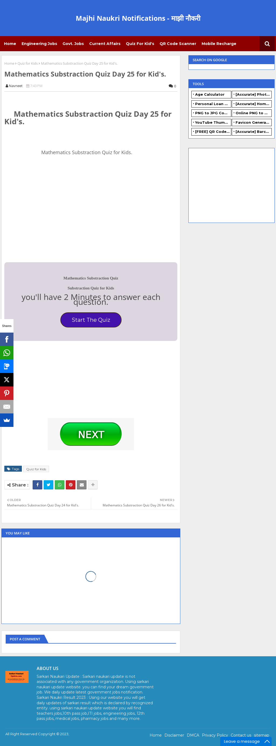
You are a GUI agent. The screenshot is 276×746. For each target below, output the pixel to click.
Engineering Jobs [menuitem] (39, 43)
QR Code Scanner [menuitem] (178, 43)
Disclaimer (174, 735)
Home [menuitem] (10, 43)
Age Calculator (210, 94)
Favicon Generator (254, 122)
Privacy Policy (215, 735)
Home (9, 63)
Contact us (241, 735)
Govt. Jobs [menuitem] (73, 43)
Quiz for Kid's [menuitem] (140, 43)
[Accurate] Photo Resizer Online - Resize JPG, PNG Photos (254, 94)
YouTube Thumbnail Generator (213, 122)
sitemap (261, 735)
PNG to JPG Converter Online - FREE (213, 113)
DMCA (193, 735)
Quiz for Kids (28, 63)
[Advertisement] (44, 219)
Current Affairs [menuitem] (104, 43)
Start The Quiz (91, 320)
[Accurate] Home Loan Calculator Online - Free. (254, 104)
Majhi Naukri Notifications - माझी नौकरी (138, 18)
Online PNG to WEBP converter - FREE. (254, 113)
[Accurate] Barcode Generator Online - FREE (254, 131)
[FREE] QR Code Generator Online (213, 131)
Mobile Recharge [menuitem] (219, 43)
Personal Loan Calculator (213, 104)
